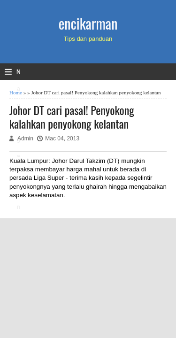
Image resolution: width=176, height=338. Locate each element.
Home (15, 92)
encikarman (88, 23)
